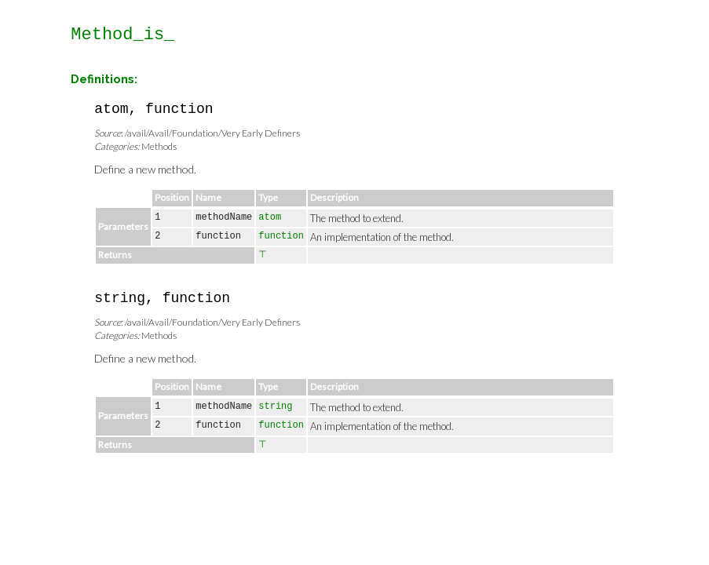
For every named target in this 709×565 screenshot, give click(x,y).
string (275, 406)
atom (269, 217)
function (281, 236)
